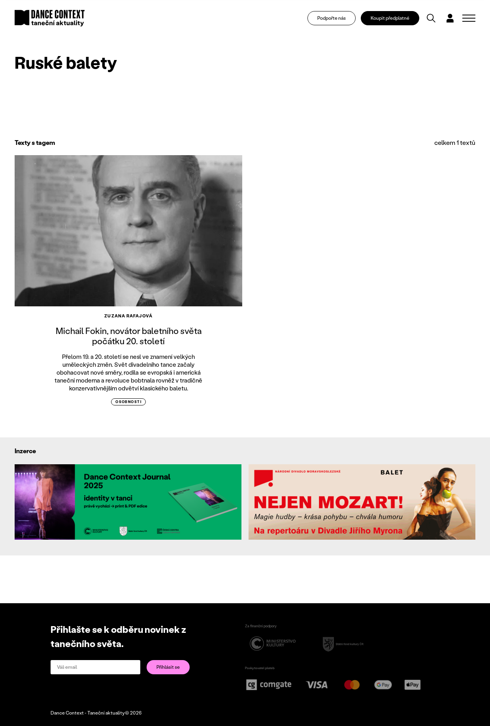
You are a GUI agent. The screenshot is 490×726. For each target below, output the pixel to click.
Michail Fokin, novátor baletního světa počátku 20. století (129, 336)
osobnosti (128, 402)
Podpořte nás (331, 18)
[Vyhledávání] (431, 18)
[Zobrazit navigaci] (468, 18)
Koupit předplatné (390, 18)
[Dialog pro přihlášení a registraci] (450, 18)
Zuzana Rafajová (128, 316)
